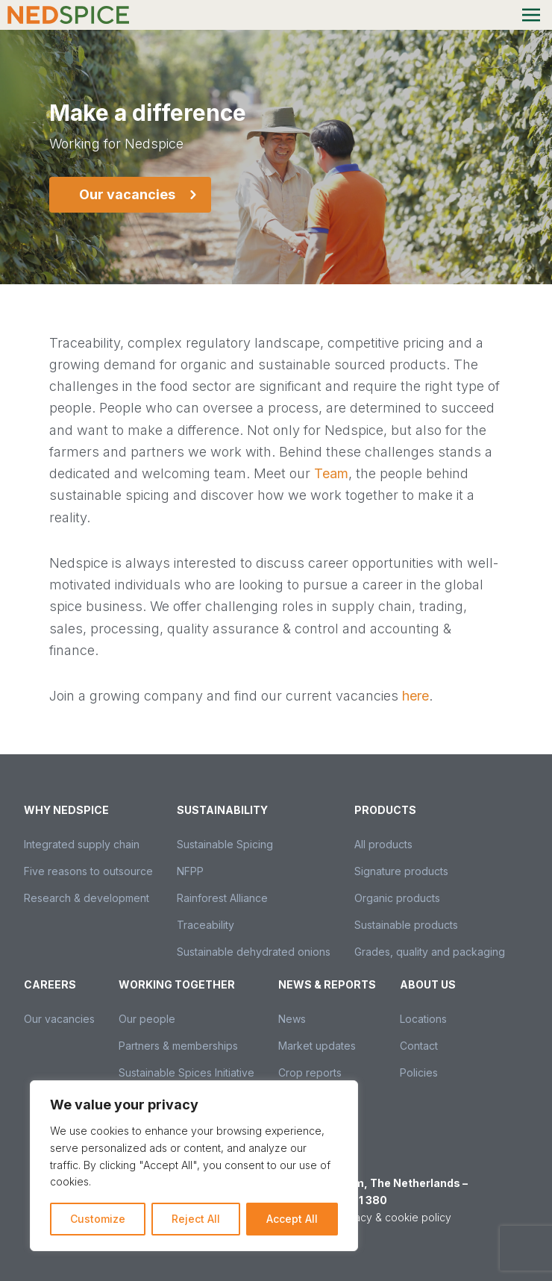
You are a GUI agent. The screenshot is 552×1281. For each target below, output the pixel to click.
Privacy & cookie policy (393, 1217)
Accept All (292, 1218)
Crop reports (310, 1072)
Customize (97, 1218)
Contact (419, 1045)
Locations (423, 1018)
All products (383, 844)
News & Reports (327, 984)
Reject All (196, 1218)
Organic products (397, 898)
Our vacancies (59, 1018)
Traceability (205, 924)
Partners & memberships (178, 1045)
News (292, 1018)
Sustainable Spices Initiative (186, 1072)
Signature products (401, 871)
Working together (177, 984)
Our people (147, 1018)
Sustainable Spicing (225, 844)
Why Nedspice (66, 810)
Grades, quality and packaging (429, 951)
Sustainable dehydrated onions (253, 951)
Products (385, 810)
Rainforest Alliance (222, 898)
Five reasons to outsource (88, 871)
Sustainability (222, 810)
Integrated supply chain (81, 844)
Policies (419, 1072)
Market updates (317, 1045)
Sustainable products (406, 924)
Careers (50, 984)
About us (428, 984)
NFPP (190, 871)
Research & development (86, 898)
